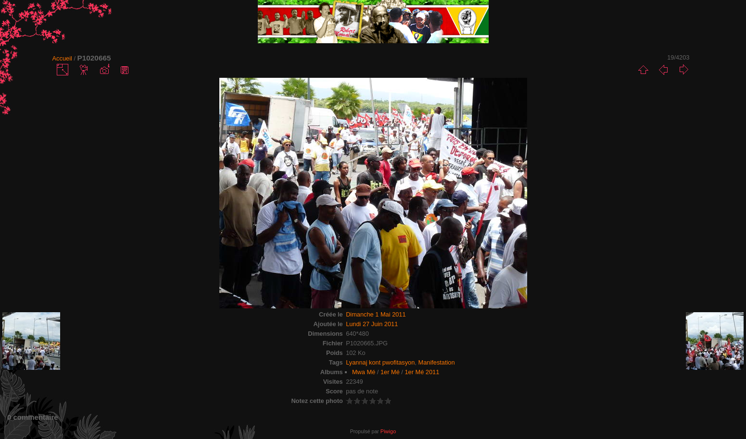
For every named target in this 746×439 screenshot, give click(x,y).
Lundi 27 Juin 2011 (372, 324)
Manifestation (436, 362)
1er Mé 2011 (422, 372)
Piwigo (388, 431)
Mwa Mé (363, 372)
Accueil (62, 58)
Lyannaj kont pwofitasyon (380, 362)
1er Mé (390, 372)
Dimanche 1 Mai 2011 (375, 314)
